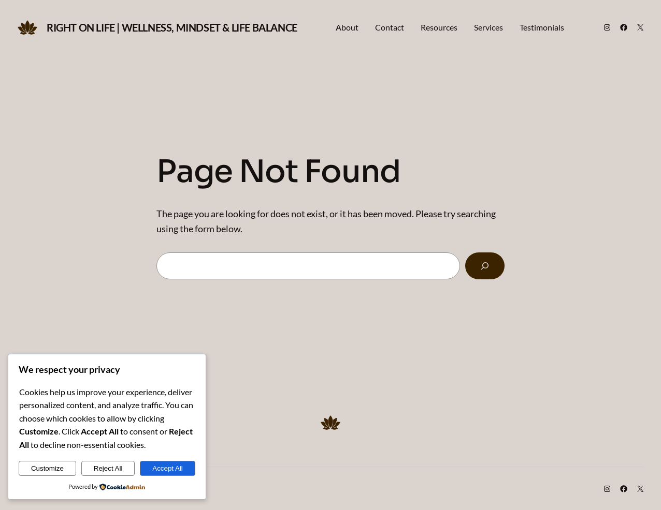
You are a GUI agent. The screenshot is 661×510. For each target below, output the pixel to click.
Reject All (108, 468)
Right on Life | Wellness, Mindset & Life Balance (172, 27)
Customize (47, 468)
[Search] (485, 265)
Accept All (167, 468)
